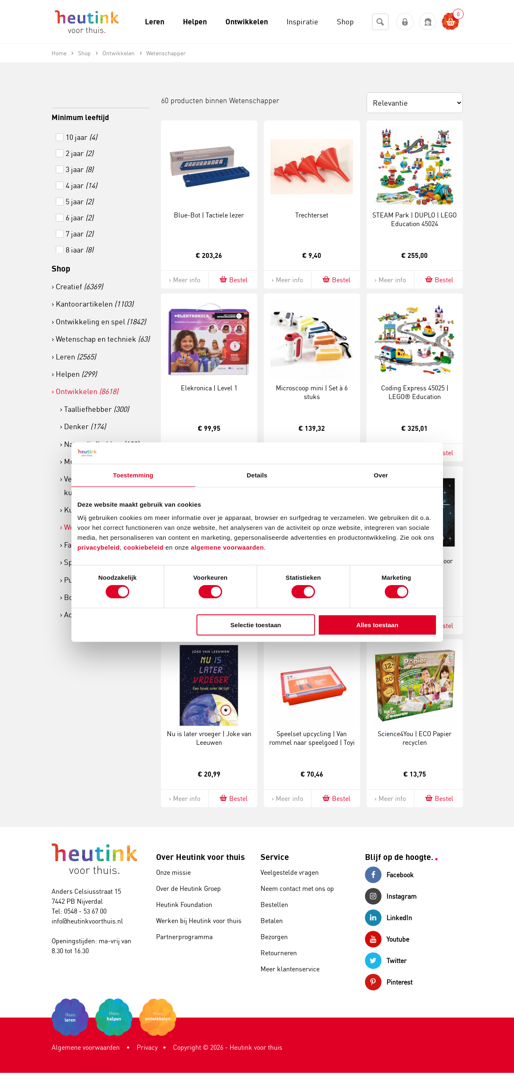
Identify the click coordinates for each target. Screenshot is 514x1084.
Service (275, 857)
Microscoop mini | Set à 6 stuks (312, 392)
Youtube (387, 939)
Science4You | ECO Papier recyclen (415, 738)
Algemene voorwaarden (86, 1047)
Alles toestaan (377, 624)
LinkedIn (388, 917)
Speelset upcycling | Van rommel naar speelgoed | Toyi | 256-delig (312, 742)
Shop (61, 268)
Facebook (389, 875)
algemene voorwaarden (227, 546)
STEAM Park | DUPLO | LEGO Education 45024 (414, 219)
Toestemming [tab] (133, 475)
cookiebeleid (144, 546)
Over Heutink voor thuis (200, 857)
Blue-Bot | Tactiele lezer (209, 215)
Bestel (233, 279)
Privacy (147, 1047)
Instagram (391, 896)
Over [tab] (381, 475)
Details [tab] (257, 475)
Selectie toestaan (255, 624)
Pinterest (388, 982)
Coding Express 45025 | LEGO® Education (414, 392)
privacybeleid (99, 546)
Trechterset (311, 215)
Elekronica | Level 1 (209, 388)
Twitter (386, 960)
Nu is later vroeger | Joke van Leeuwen (209, 738)
